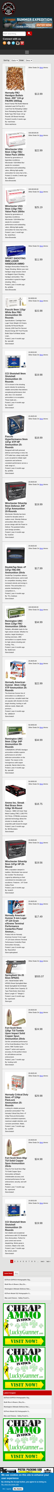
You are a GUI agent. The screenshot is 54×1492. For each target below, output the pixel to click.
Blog (16, 1273)
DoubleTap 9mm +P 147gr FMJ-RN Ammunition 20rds (15, 570)
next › (43, 1261)
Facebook (9, 43)
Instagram (18, 43)
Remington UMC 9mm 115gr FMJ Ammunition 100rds (15, 624)
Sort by (6, 60)
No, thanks (18, 1489)
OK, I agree (7, 1489)
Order (21, 60)
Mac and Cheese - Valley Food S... (17, 1298)
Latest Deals (9, 1273)
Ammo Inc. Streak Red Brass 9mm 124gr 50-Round (14, 805)
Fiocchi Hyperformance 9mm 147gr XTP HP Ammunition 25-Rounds (16, 442)
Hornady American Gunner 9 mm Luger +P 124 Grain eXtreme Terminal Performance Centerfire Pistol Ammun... (16, 923)
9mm (41, 67)
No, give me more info (10, 1484)
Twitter (14, 43)
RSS (5, 43)
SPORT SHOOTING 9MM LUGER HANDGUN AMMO (15, 261)
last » (48, 1261)
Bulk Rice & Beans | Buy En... (15, 1284)
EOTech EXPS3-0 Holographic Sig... (18, 1280)
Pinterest (22, 43)
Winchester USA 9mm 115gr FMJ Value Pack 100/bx (15, 152)
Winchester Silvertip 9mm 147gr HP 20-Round (16, 864)
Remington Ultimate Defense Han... (18, 1289)
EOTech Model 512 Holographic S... (18, 1293)
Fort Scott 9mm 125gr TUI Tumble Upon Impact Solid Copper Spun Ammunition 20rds (15, 1033)
